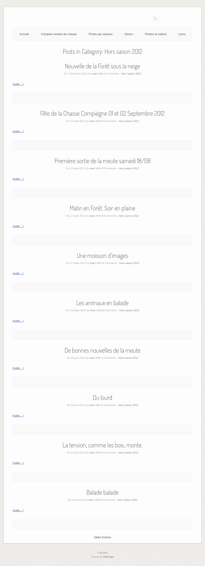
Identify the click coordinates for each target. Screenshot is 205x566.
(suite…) (18, 84)
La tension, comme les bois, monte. (102, 445)
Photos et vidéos (155, 34)
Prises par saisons (100, 34)
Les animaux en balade (102, 303)
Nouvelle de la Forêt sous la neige (102, 66)
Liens (182, 34)
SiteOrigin (108, 556)
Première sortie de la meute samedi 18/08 (102, 161)
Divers (129, 34)
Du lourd (102, 397)
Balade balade (102, 492)
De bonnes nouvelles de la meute (102, 350)
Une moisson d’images (102, 255)
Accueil (24, 34)
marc (95, 73)
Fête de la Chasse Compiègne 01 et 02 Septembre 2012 (102, 113)
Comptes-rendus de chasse (59, 34)
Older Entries (102, 537)
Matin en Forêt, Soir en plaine (102, 208)
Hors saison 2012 (131, 73)
